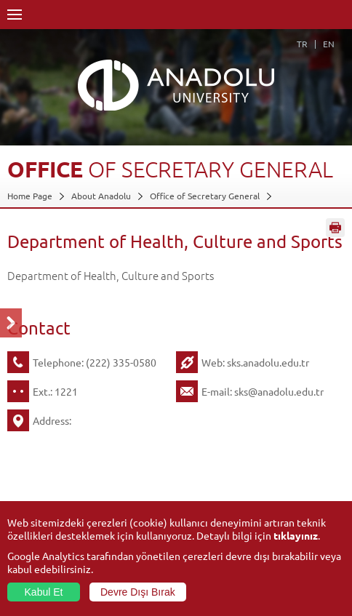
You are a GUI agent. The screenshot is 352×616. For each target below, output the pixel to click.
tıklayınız (295, 535)
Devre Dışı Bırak (137, 592)
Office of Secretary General (205, 195)
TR (302, 43)
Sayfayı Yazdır (335, 227)
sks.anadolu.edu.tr (268, 362)
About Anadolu (101, 195)
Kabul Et (44, 592)
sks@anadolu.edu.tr (279, 391)
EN (329, 43)
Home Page (29, 195)
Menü (14, 14)
